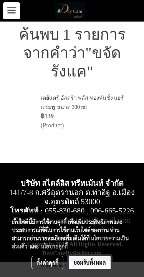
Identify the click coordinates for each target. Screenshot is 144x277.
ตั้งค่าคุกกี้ (47, 262)
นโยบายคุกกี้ (54, 246)
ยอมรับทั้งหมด (90, 262)
